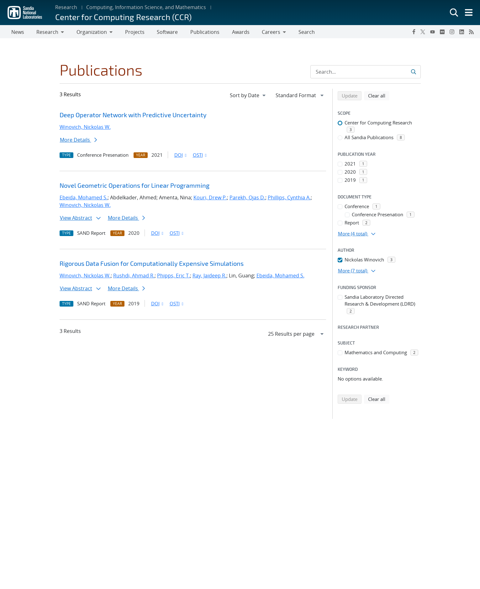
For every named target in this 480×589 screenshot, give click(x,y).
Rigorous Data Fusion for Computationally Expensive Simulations (152, 264)
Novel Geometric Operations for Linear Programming (134, 186)
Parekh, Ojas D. (247, 198)
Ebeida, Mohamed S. (84, 198)
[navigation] (248, 96)
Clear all (378, 96)
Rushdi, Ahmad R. (134, 276)
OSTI (200, 156)
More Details (78, 141)
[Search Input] (365, 73)
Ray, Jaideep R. (209, 276)
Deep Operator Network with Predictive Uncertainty (133, 116)
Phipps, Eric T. (173, 276)
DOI (181, 156)
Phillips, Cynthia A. (289, 198)
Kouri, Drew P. (210, 198)
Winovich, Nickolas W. (85, 128)
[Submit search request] (413, 73)
